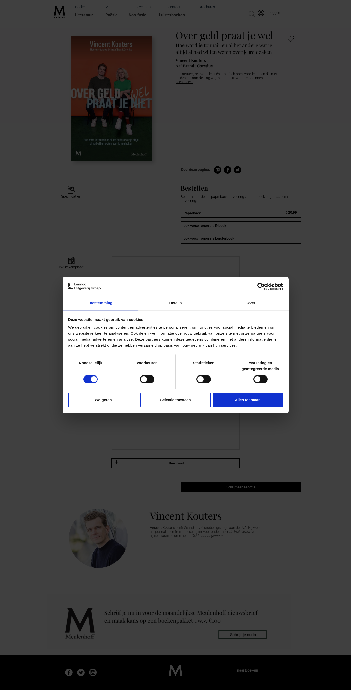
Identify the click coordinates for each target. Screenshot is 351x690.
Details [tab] (175, 303)
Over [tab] (250, 303)
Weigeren (103, 400)
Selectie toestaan (175, 400)
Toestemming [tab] (100, 303)
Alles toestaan (248, 400)
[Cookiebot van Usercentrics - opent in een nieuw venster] (261, 286)
